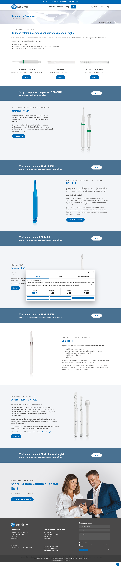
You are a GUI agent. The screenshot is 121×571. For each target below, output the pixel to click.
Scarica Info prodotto (76, 232)
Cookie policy (54, 569)
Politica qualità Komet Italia (52, 557)
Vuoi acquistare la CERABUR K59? (39, 322)
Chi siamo (45, 2)
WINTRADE (84, 567)
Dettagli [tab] (60, 276)
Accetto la (84, 551)
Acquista (96, 100)
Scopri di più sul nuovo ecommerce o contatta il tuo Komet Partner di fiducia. (42, 176)
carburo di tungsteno (49, 440)
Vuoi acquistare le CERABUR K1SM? (40, 173)
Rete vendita (54, 2)
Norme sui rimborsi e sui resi (52, 559)
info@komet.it (15, 547)
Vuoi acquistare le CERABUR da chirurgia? (43, 462)
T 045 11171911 (15, 545)
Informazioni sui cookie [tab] (83, 276)
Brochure (16, 445)
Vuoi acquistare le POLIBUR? (36, 244)
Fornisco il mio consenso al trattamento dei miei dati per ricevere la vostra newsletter (94, 554)
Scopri (26, 83)
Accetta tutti (83, 298)
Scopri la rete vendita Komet (23, 509)
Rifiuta (38, 298)
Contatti (71, 2)
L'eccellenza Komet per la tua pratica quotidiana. (34, 101)
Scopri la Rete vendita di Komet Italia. (33, 494)
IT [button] (102, 7)
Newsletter (63, 2)
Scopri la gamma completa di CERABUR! (42, 98)
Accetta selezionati (60, 298)
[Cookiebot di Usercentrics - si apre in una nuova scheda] (87, 272)
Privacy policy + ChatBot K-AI (63, 569)
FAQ (77, 2)
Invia (83, 558)
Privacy (86, 551)
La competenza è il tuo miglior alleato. (22, 488)
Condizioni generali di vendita (53, 555)
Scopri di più (19, 144)
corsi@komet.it (48, 547)
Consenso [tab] (37, 276)
